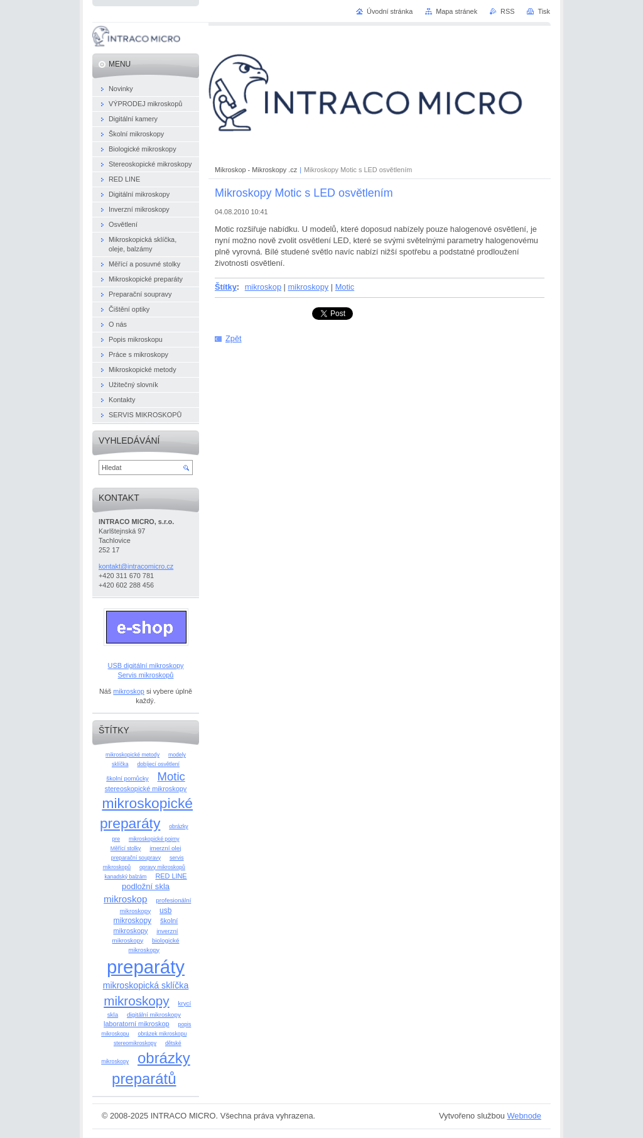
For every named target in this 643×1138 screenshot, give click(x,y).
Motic (345, 287)
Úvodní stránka (390, 11)
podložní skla (146, 886)
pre (116, 839)
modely (177, 755)
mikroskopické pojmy (154, 839)
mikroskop (263, 287)
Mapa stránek (456, 11)
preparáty (146, 966)
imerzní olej (165, 848)
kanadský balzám (125, 876)
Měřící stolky (126, 848)
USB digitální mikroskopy (146, 665)
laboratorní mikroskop (137, 1023)
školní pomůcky (127, 778)
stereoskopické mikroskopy (146, 788)
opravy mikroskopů (162, 867)
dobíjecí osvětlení (158, 764)
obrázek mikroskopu (162, 1034)
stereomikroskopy (135, 1043)
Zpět (233, 338)
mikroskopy (308, 287)
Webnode (524, 1115)
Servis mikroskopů (146, 675)
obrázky (178, 826)
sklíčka (120, 764)
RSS (507, 11)
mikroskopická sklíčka (146, 985)
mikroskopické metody (132, 755)
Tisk (544, 11)
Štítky (226, 287)
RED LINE (170, 876)
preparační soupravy (136, 858)
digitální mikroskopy (154, 1014)
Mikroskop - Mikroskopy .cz (256, 169)
